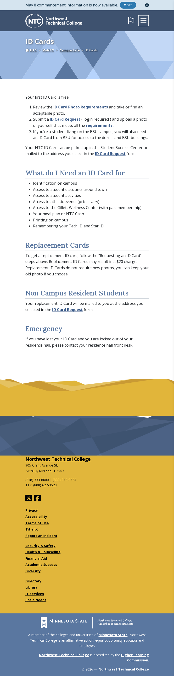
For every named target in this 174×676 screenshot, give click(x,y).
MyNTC (48, 50)
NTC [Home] (31, 50)
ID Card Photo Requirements (80, 107)
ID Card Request (65, 119)
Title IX (31, 529)
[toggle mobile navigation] (143, 20)
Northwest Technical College (58, 459)
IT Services (34, 593)
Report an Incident (41, 535)
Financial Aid (36, 558)
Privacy (31, 510)
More (128, 5)
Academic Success (41, 564)
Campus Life (70, 50)
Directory (33, 581)
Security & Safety (40, 545)
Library (31, 587)
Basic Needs (35, 600)
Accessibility (36, 516)
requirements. (99, 125)
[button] (147, 5)
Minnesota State (113, 635)
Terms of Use (37, 523)
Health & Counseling (43, 552)
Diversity (33, 571)
